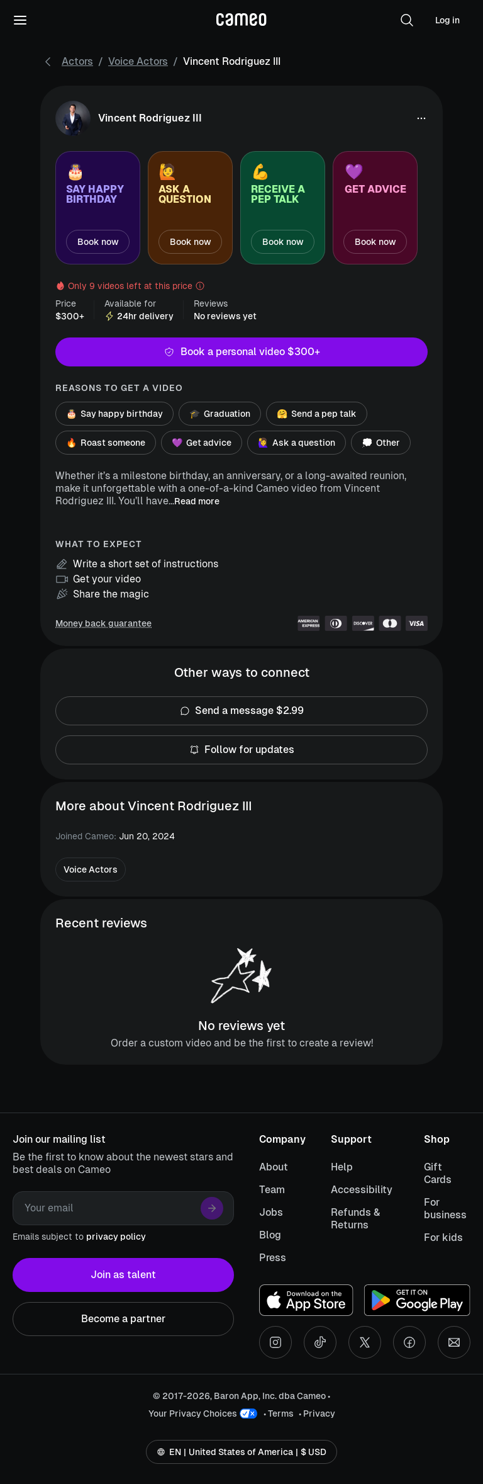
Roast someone (105, 442)
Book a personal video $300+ (241, 352)
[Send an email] (454, 1342)
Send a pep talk (317, 413)
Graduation (219, 413)
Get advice (202, 442)
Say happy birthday (114, 413)
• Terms (279, 1413)
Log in (447, 20)
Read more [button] (196, 501)
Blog (270, 1235)
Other (381, 442)
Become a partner (123, 1319)
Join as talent (123, 1275)
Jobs (271, 1212)
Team (272, 1190)
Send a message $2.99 (241, 711)
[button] (406, 20)
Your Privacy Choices (192, 1413)
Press (272, 1258)
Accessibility (361, 1190)
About (273, 1167)
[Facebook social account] (409, 1342)
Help (342, 1167)
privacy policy (116, 1237)
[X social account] (364, 1342)
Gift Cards (438, 1173)
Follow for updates (241, 750)
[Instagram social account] (275, 1342)
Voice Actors (138, 61)
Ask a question (296, 442)
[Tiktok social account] (320, 1342)
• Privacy (317, 1413)
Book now (98, 241)
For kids (443, 1237)
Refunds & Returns (355, 1218)
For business (445, 1208)
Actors (77, 61)
